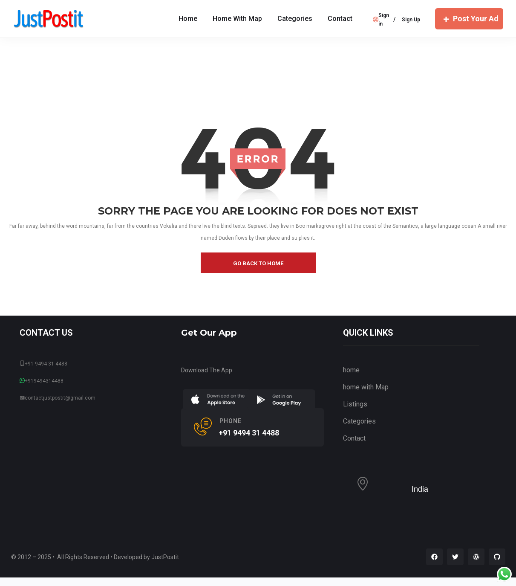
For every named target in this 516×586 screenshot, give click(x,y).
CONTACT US (46, 333)
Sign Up (411, 20)
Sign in (381, 19)
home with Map (237, 19)
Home (188, 19)
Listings (355, 404)
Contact (340, 19)
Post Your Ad (469, 18)
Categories (294, 19)
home (351, 370)
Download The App (206, 370)
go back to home (258, 263)
